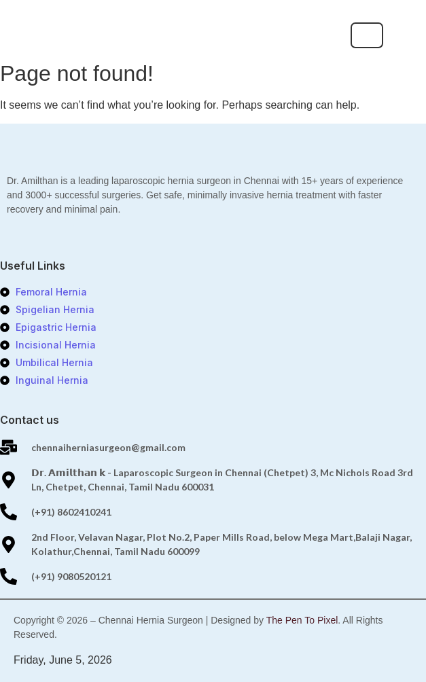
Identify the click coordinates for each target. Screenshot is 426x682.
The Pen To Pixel (302, 620)
